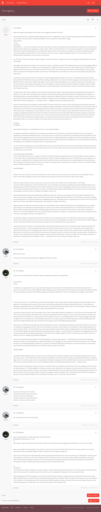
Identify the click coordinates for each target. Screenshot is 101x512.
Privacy (26, 507)
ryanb (5, 34)
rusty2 (5, 277)
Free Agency (8, 10)
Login (88, 3)
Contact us (18, 507)
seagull (6, 256)
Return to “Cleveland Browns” (10, 500)
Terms (31, 507)
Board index (5, 507)
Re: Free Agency (18, 249)
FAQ (12, 507)
